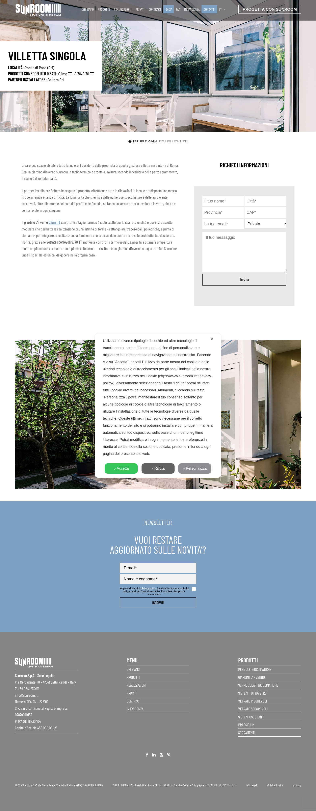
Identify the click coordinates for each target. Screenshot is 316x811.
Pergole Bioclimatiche (254, 669)
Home (135, 141)
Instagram (161, 755)
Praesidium (246, 724)
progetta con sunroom (270, 9)
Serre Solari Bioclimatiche (258, 685)
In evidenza (192, 9)
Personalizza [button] (195, 468)
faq (178, 9)
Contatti (209, 9)
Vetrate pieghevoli (252, 700)
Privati (139, 9)
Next (298, 415)
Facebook (147, 755)
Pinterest (168, 755)
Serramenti (246, 732)
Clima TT (65, 73)
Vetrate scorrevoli (253, 708)
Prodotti (104, 9)
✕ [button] (211, 339)
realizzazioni (147, 141)
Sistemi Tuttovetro (252, 693)
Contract (155, 9)
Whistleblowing (275, 785)
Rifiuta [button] (158, 468)
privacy (297, 785)
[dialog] (158, 405)
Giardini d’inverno (251, 677)
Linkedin (154, 755)
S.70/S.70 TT (84, 73)
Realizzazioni (122, 9)
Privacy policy (149, 588)
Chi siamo (88, 9)
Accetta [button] (121, 468)
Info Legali (251, 785)
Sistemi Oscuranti (251, 716)
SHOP (168, 9)
